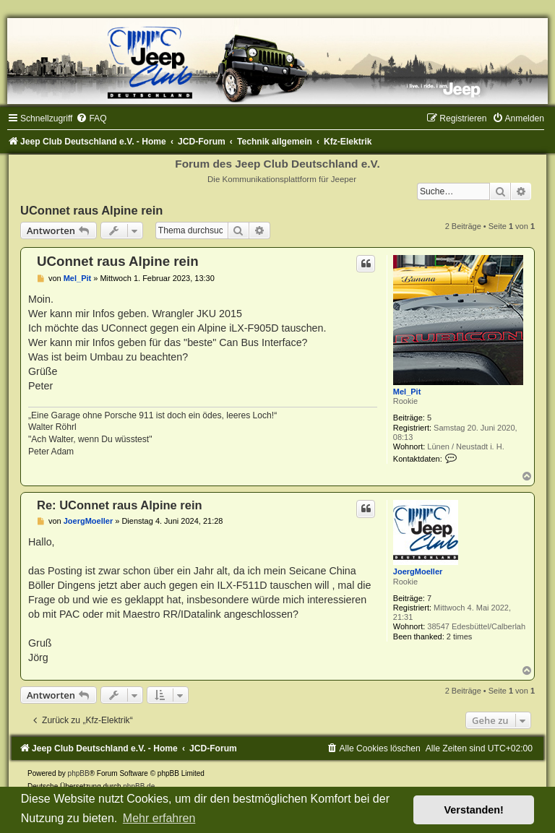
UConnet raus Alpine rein (91, 210)
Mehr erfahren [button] (159, 818)
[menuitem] (91, 118)
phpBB (79, 773)
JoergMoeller (417, 571)
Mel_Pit (407, 391)
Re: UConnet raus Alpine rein (119, 505)
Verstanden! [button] (474, 810)
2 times (459, 636)
